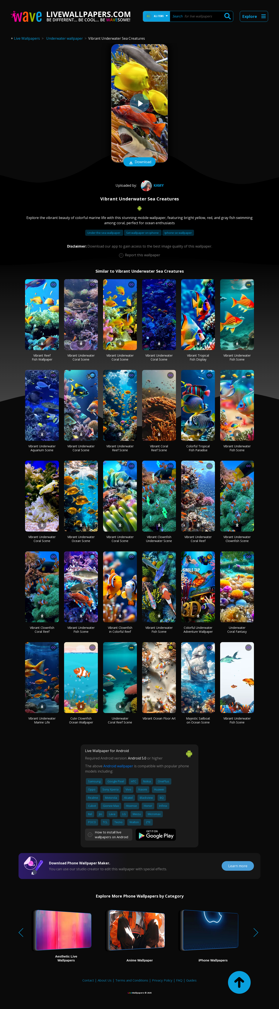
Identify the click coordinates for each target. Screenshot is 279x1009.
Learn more (237, 866)
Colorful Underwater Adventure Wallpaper (198, 630)
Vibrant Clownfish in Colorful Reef (120, 630)
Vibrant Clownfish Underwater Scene (159, 539)
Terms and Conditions (131, 980)
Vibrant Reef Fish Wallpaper (42, 357)
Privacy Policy (162, 980)
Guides (191, 980)
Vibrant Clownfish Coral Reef (42, 630)
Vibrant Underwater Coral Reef (198, 539)
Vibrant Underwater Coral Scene (81, 357)
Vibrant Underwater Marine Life (42, 720)
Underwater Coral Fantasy (237, 630)
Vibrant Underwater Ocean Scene (81, 539)
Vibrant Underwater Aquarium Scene (42, 448)
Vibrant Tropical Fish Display (198, 357)
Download (139, 162)
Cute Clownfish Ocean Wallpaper (81, 720)
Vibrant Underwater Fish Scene (237, 357)
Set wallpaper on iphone (142, 233)
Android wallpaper (118, 766)
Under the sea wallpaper (104, 233)
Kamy (152, 185)
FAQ (179, 980)
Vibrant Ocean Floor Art (159, 718)
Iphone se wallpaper (178, 233)
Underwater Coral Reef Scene (120, 720)
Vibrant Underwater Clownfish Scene (237, 539)
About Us (105, 980)
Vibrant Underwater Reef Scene (120, 448)
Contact (88, 980)
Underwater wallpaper (64, 38)
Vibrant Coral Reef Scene (159, 448)
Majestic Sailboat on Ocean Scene (198, 720)
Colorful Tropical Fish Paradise (198, 448)
